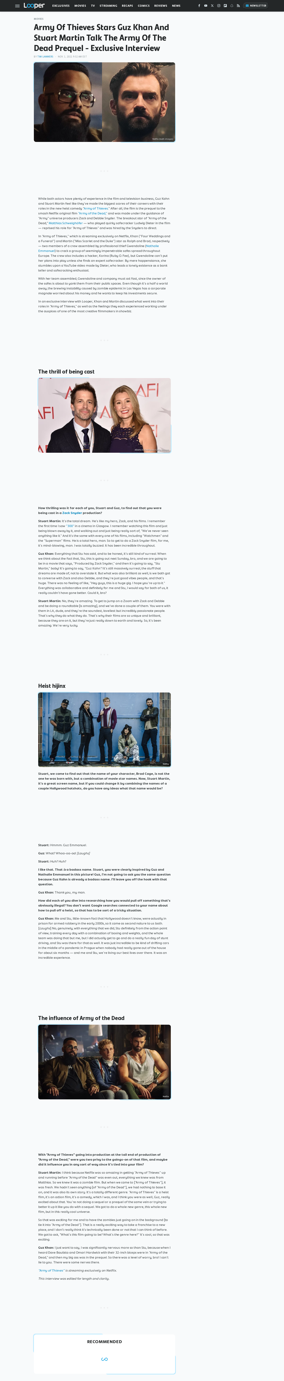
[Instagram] (219, 6)
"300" (70, 526)
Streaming (108, 6)
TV (93, 6)
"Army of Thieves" (51, 1270)
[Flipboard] (225, 6)
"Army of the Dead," (92, 213)
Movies (80, 6)
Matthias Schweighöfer (66, 223)
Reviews (160, 6)
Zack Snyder (72, 513)
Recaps (127, 6)
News (176, 6)
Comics (144, 6)
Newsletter (255, 5)
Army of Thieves (96, 208)
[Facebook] (199, 6)
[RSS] (238, 6)
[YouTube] (206, 6)
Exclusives (61, 6)
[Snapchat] (232, 6)
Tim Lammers (45, 56)
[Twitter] (212, 6)
